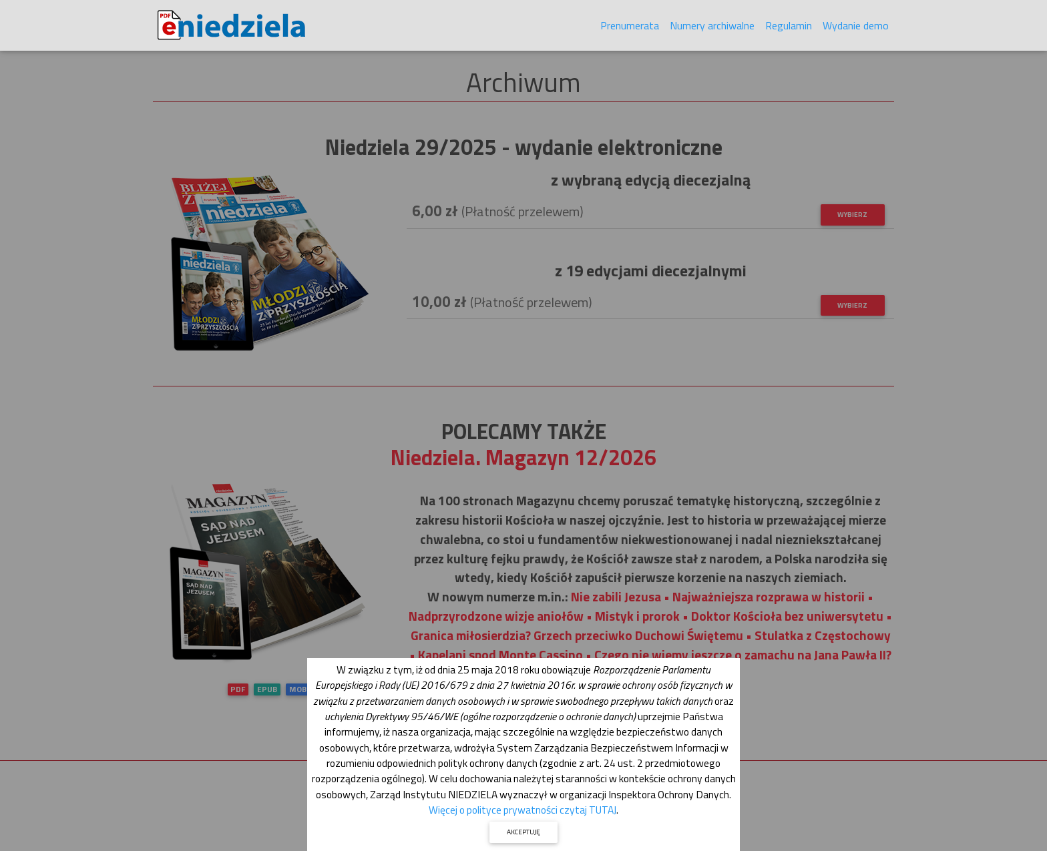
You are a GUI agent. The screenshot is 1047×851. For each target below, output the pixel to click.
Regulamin (788, 28)
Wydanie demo (856, 28)
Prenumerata (629, 28)
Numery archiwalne (712, 28)
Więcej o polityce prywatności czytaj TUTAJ (522, 810)
